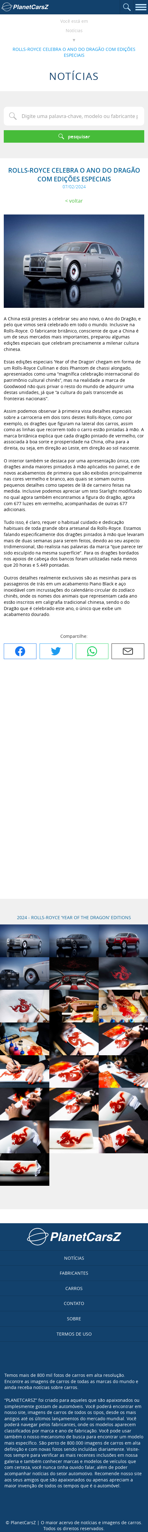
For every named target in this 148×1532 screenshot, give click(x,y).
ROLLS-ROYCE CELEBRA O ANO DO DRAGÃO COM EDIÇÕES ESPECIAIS (74, 52)
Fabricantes (74, 1273)
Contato (74, 1303)
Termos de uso (74, 1334)
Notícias (74, 30)
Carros (74, 1288)
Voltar (76, 200)
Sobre (74, 1319)
